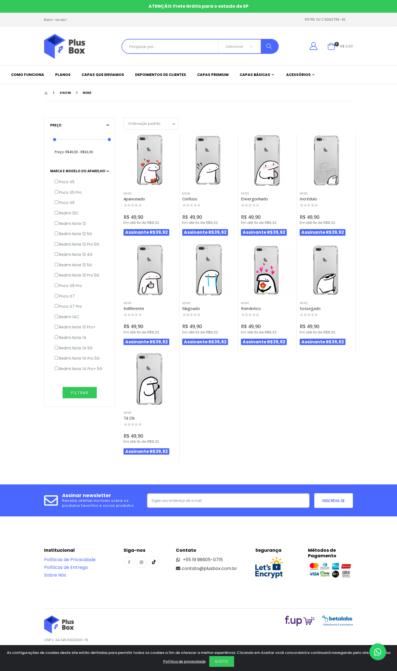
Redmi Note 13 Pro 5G (79, 275)
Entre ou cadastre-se (325, 19)
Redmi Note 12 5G (75, 234)
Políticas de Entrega (66, 567)
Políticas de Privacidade (70, 559)
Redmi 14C (69, 317)
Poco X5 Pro (70, 192)
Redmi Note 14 (72, 337)
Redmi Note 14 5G (76, 348)
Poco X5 (66, 182)
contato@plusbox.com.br (206, 568)
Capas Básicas (255, 74)
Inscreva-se (333, 500)
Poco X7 (67, 296)
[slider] (54, 139)
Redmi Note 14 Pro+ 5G (80, 369)
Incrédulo (308, 198)
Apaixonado (134, 198)
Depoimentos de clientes (160, 74)
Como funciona (27, 74)
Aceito (221, 661)
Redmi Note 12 (72, 223)
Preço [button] (55, 125)
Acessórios (298, 74)
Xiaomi (65, 93)
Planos (63, 74)
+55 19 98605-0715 (199, 559)
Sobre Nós (55, 575)
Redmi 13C (69, 213)
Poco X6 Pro (70, 285)
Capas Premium (213, 74)
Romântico (251, 308)
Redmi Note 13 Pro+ (77, 327)
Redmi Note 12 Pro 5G (79, 244)
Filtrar (79, 392)
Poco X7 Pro (70, 306)
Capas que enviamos (103, 74)
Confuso (189, 198)
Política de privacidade (184, 661)
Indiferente (134, 308)
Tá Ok (129, 418)
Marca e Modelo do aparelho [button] (77, 171)
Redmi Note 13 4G (76, 254)
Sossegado (310, 308)
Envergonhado (254, 198)
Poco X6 (67, 202)
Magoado (191, 308)
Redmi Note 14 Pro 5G (79, 358)
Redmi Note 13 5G (75, 265)
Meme (87, 93)
